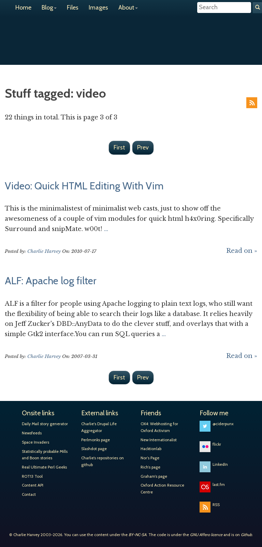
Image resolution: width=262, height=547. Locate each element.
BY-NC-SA (137, 534)
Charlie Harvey (131, 33)
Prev (143, 147)
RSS (251, 102)
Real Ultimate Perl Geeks (44, 467)
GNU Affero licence (206, 534)
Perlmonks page (95, 439)
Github (246, 534)
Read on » (241, 251)
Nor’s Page (150, 458)
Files (72, 7)
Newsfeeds (32, 433)
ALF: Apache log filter (50, 280)
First (119, 147)
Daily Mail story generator (45, 423)
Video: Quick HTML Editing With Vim (84, 185)
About (128, 7)
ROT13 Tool (32, 476)
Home (23, 7)
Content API (32, 485)
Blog (49, 7)
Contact (29, 494)
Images (98, 7)
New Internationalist (159, 439)
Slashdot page (94, 448)
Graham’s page (154, 476)
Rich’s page (150, 467)
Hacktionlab (151, 448)
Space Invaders (35, 442)
